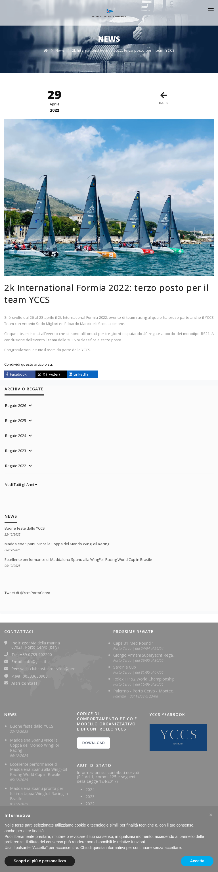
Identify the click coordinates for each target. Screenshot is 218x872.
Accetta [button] (197, 861)
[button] (210, 814)
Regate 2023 (15, 450)
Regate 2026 (15, 405)
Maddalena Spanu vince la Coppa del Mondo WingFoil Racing (57, 543)
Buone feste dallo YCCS (25, 528)
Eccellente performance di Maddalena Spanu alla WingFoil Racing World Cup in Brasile (78, 559)
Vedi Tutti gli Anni (21, 484)
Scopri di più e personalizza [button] (40, 861)
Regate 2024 (15, 435)
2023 (90, 796)
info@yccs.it (36, 661)
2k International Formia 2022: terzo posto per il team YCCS (123, 50)
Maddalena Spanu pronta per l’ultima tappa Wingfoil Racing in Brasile (39, 793)
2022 (90, 803)
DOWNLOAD (93, 743)
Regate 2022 (15, 465)
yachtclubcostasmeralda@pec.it (49, 668)
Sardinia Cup (124, 667)
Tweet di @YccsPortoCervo (27, 592)
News (60, 50)
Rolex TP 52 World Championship (144, 679)
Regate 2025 (15, 420)
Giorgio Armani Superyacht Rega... (144, 655)
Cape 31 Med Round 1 (133, 643)
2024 (90, 789)
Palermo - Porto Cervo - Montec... (144, 691)
